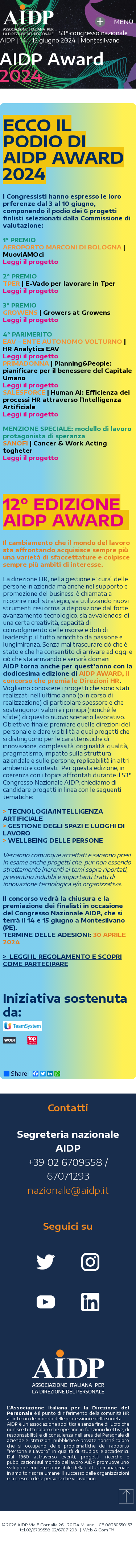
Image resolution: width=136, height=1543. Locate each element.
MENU (113, 21)
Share (15, 1073)
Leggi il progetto (30, 290)
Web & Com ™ (98, 1529)
